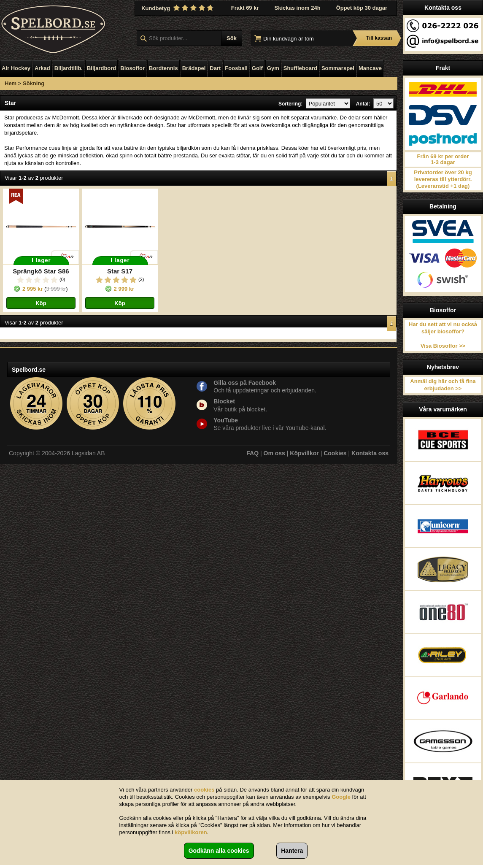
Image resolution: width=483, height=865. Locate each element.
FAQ (252, 453)
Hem (10, 83)
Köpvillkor (304, 453)
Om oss (274, 453)
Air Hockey (16, 68)
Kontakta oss (370, 453)
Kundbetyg (178, 8)
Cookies (335, 453)
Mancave (370, 68)
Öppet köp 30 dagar (361, 8)
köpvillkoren (191, 832)
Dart (215, 68)
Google (341, 797)
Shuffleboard (300, 68)
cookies (204, 790)
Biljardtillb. (68, 68)
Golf (257, 68)
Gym (273, 68)
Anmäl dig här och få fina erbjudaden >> (442, 385)
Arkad (42, 68)
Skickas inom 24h (298, 8)
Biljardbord (101, 68)
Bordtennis (163, 68)
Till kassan (379, 38)
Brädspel (194, 68)
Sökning (33, 83)
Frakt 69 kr (245, 8)
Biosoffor (132, 68)
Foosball (236, 68)
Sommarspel (337, 68)
